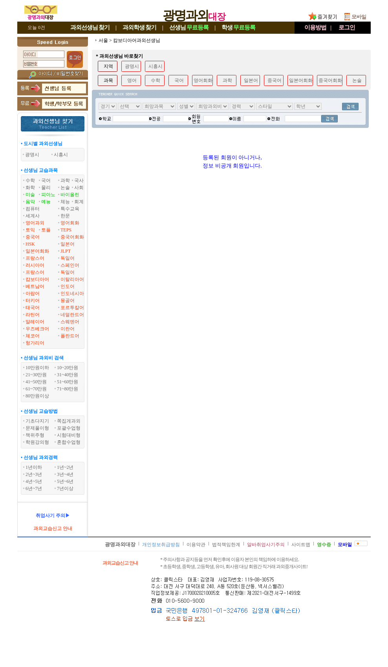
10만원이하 (37, 367)
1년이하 (34, 467)
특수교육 (69, 208)
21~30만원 (36, 374)
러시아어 (35, 265)
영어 (132, 80)
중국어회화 (72, 237)
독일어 (67, 258)
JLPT (65, 251)
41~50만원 (36, 382)
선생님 (189, 27)
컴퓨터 (33, 208)
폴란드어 (69, 336)
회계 (79, 201)
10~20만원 (68, 367)
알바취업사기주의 (266, 544)
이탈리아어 (72, 279)
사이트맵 (300, 544)
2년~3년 (34, 474)
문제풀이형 (37, 428)
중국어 (33, 237)
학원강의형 (37, 442)
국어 (46, 180)
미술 (30, 194)
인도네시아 (72, 293)
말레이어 (35, 321)
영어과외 (35, 223)
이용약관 (196, 544)
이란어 (67, 329)
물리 (46, 187)
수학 (30, 180)
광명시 (132, 66)
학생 (238, 27)
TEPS (65, 230)
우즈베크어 (37, 329)
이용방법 (315, 27)
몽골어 (67, 300)
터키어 (33, 300)
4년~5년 (34, 481)
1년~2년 (65, 467)
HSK (30, 244)
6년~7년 (34, 488)
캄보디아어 (37, 279)
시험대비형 (69, 435)
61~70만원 (36, 389)
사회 (79, 187)
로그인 (347, 27)
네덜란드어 (72, 314)
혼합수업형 (69, 442)
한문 (65, 216)
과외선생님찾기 (90, 27)
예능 (46, 201)
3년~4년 (65, 474)
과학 (65, 180)
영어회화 (69, 223)
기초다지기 (37, 421)
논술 (65, 187)
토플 (46, 230)
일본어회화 (37, 251)
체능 (65, 201)
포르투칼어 (72, 307)
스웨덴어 (69, 321)
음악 (30, 201)
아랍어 (33, 293)
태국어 (33, 307)
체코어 (33, 336)
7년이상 (65, 488)
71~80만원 (68, 389)
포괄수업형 (69, 428)
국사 (79, 180)
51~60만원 (68, 382)
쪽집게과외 (69, 421)
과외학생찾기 (139, 27)
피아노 (48, 194)
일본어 (67, 244)
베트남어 (35, 286)
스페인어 (69, 265)
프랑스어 (35, 258)
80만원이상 (37, 396)
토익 (30, 230)
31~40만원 (68, 374)
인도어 (67, 286)
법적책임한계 (226, 544)
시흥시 (155, 66)
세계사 (33, 216)
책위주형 (35, 435)
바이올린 (69, 194)
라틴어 (33, 314)
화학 (30, 187)
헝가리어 (35, 343)
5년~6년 (65, 481)
